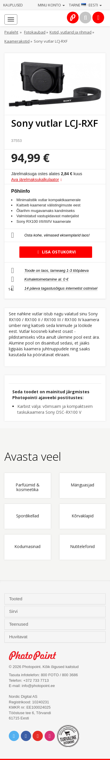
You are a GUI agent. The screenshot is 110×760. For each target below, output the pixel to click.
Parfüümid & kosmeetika (28, 487)
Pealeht (11, 32)
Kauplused (13, 5)
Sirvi (14, 611)
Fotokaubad (34, 32)
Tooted (16, 598)
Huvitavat (19, 636)
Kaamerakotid (17, 41)
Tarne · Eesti (85, 5)
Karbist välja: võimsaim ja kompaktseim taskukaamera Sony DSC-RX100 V (55, 409)
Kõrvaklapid (83, 516)
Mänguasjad (82, 485)
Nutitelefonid (82, 546)
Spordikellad (27, 516)
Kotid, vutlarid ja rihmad (71, 32)
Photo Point (35, 655)
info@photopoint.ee (38, 686)
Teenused (19, 624)
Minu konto (51, 5)
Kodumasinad (27, 546)
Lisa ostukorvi (55, 252)
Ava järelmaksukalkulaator (35, 179)
